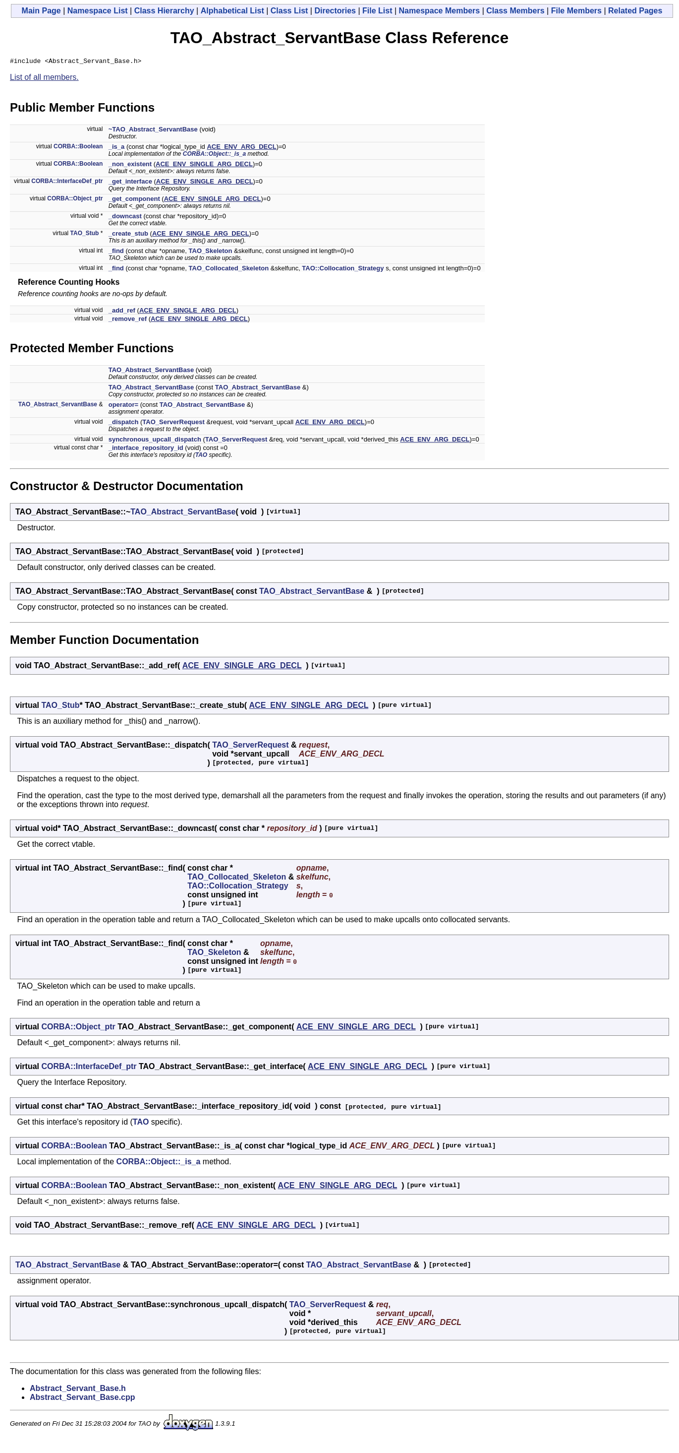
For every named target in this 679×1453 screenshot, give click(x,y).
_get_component (134, 200)
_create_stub (128, 235)
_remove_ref (128, 320)
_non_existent (130, 165)
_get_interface (130, 183)
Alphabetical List (232, 10)
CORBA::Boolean (78, 147)
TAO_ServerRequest (173, 423)
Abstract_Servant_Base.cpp (82, 1398)
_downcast (125, 217)
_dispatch (124, 423)
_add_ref (122, 312)
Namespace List (97, 10)
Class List (289, 10)
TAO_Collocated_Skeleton (229, 269)
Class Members (515, 10)
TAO (201, 456)
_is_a (117, 148)
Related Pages (635, 10)
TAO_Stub (84, 234)
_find (116, 252)
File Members (576, 10)
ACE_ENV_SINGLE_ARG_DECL (204, 165)
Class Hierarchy (164, 10)
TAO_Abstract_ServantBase (151, 371)
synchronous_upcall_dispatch (155, 440)
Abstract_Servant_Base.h (78, 1390)
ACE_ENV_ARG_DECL (241, 148)
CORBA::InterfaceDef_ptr (67, 182)
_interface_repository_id (146, 449)
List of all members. (44, 78)
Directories (335, 10)
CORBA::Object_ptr (75, 199)
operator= (123, 406)
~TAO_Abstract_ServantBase (153, 130)
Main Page (41, 10)
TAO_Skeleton (210, 252)
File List (377, 10)
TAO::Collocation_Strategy (343, 269)
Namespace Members (439, 10)
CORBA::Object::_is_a (214, 155)
